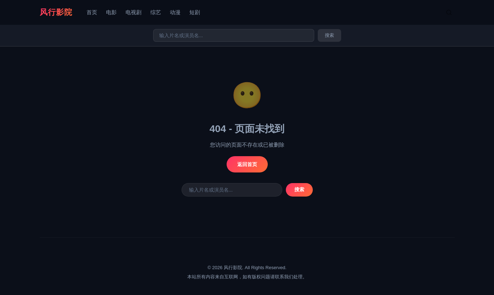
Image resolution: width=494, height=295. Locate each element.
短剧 (194, 12)
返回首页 (247, 164)
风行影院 (56, 12)
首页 (92, 12)
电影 (111, 12)
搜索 (329, 35)
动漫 (175, 12)
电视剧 (133, 12)
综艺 (155, 12)
